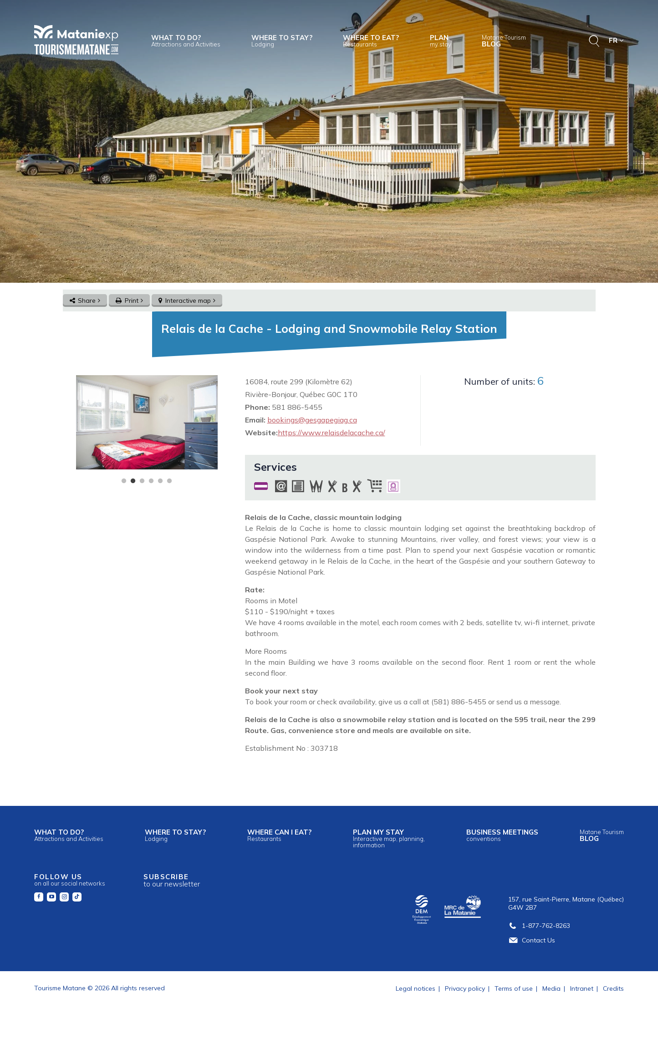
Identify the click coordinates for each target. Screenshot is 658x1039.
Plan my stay (389, 838)
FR (616, 40)
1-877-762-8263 (539, 926)
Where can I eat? (279, 835)
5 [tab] (160, 481)
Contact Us (531, 940)
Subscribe (171, 880)
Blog (504, 41)
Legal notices (415, 988)
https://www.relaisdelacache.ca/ (331, 432)
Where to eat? (371, 40)
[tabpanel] (147, 422)
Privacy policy (465, 988)
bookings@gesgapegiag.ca (312, 419)
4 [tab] (151, 481)
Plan (440, 40)
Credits (613, 988)
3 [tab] (142, 481)
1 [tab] (123, 481)
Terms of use (514, 988)
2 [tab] (133, 481)
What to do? (185, 40)
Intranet (581, 988)
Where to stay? (281, 40)
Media (551, 988)
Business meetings (502, 835)
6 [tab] (169, 481)
